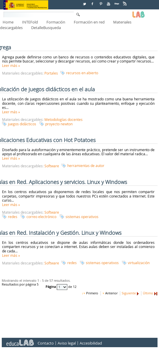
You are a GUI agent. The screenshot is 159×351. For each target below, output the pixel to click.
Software (51, 165)
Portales (51, 73)
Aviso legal (67, 343)
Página (51, 287)
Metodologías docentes (63, 119)
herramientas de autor (85, 165)
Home (8, 22)
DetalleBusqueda (46, 27)
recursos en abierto (82, 72)
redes (12, 216)
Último (148, 293)
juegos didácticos (22, 124)
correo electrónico (41, 216)
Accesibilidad (91, 343)
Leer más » (11, 65)
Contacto (46, 343)
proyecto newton (59, 124)
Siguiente (129, 293)
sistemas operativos (82, 216)
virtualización (139, 262)
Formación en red (89, 22)
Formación (55, 22)
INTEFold (30, 22)
